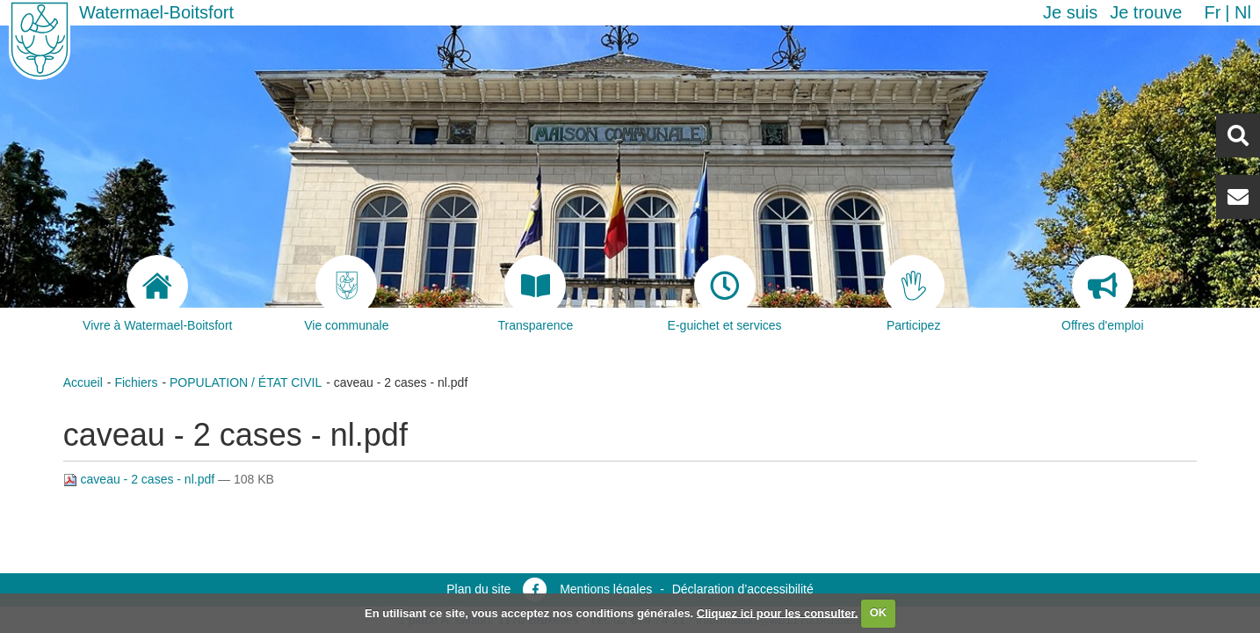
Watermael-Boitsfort (156, 12)
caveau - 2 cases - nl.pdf (140, 479)
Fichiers (135, 382)
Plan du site (478, 589)
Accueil (83, 382)
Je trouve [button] (1146, 12)
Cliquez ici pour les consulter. (777, 612)
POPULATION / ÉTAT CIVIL (246, 382)
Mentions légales (606, 589)
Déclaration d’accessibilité (743, 589)
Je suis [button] (1070, 12)
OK (878, 612)
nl (1243, 12)
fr (1212, 12)
